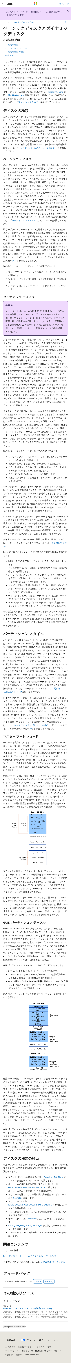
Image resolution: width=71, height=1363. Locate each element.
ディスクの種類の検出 (14, 51)
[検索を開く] (55, 3)
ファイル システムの (28, 102)
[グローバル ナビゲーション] (2, 3)
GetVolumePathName (54, 1177)
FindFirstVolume (55, 91)
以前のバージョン (25, 1346)
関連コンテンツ (12, 55)
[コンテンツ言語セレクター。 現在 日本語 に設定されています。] (10, 1340)
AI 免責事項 (10, 1346)
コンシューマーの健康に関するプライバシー (40, 1350)
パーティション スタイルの (25, 220)
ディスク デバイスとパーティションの (36, 147)
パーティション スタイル (16, 48)
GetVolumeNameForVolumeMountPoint (26, 1187)
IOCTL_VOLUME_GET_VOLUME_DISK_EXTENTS (30, 1204)
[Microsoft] (35, 3)
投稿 (49, 1346)
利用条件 (9, 1354)
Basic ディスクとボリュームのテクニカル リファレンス (29, 1256)
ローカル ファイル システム (21, 22)
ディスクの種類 (12, 44)
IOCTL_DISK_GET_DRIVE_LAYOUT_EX (25, 1225)
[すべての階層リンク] (5, 22)
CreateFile (17, 1197)
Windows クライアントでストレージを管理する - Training (27, 1308)
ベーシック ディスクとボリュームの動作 (29, 725)
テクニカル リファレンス (53, 1261)
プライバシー (11, 1350)
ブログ (39, 1346)
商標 (18, 1354)
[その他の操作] (65, 22)
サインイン (64, 3)
